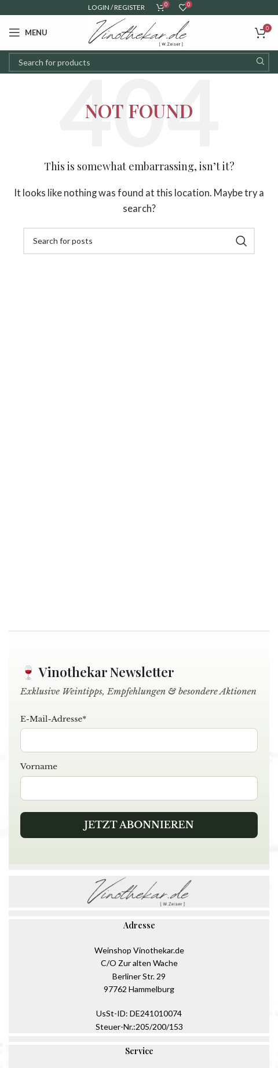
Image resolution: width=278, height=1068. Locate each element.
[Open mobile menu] (28, 32)
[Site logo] (139, 31)
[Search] (139, 62)
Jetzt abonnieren (138, 825)
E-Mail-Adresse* (53, 719)
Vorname (38, 766)
